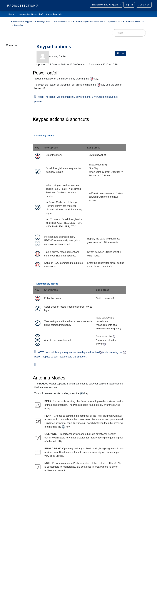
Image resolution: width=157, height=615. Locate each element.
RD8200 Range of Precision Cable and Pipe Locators (96, 21)
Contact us (144, 4)
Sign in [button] (129, 4)
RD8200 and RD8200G (133, 21)
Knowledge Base (28, 14)
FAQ (41, 14)
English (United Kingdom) (106, 4)
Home (11, 14)
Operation (18, 25)
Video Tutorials (54, 14)
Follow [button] (120, 53)
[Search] (129, 33)
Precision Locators (61, 21)
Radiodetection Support (21, 21)
